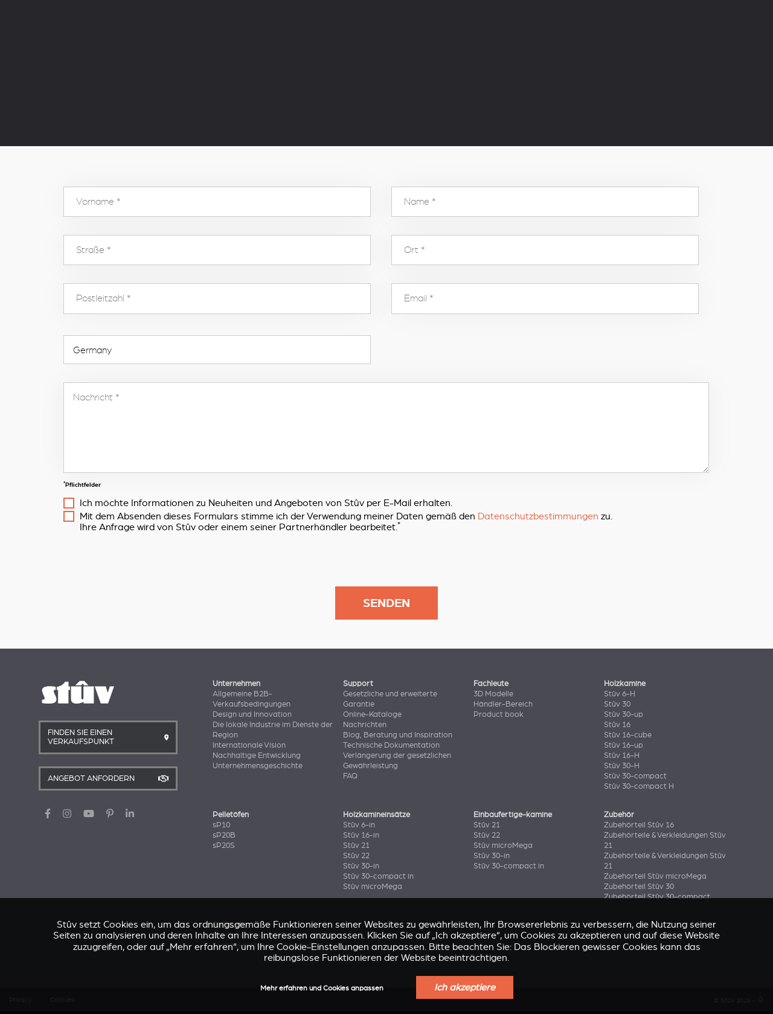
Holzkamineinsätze (342, 46)
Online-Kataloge (372, 714)
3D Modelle (493, 694)
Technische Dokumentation (391, 745)
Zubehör (619, 814)
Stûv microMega (372, 886)
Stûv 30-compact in (378, 876)
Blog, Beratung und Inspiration (397, 735)
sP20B (224, 835)
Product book (498, 714)
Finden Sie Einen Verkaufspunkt (571, 48)
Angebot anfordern (703, 48)
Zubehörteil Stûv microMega (655, 876)
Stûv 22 (356, 856)
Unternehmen (129, 10)
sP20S (224, 845)
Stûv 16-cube (628, 735)
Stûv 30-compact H (639, 786)
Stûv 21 (356, 845)
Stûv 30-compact (635, 776)
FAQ (350, 776)
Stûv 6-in (359, 825)
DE (607, 11)
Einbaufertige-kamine (512, 814)
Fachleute (250, 10)
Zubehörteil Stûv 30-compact (657, 897)
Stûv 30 (617, 704)
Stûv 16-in (361, 835)
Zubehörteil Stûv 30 (639, 886)
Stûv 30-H (622, 766)
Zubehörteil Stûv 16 (639, 825)
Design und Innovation (252, 714)
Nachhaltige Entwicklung (257, 755)
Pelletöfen (227, 46)
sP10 (221, 825)
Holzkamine (128, 46)
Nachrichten (364, 724)
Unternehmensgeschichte (258, 766)
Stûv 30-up (623, 714)
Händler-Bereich (503, 704)
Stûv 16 (617, 724)
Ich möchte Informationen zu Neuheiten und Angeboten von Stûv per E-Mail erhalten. (266, 503)
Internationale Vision (249, 745)
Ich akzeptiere (464, 987)
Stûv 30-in (361, 866)
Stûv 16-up (623, 745)
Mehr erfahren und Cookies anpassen (321, 988)
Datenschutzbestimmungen (538, 516)
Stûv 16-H (622, 755)
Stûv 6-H (619, 694)
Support (193, 10)
